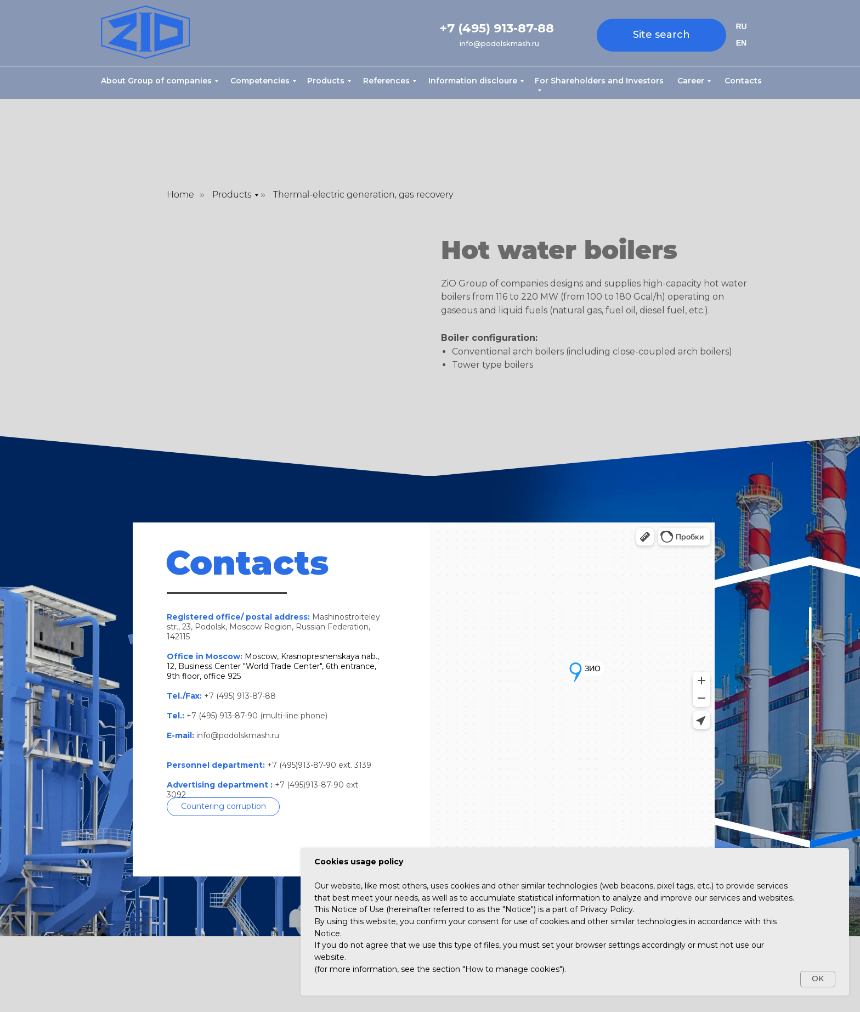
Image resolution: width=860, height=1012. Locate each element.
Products (325, 81)
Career (690, 81)
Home (180, 194)
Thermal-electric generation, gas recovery (363, 194)
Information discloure (472, 81)
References (386, 81)
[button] (223, 806)
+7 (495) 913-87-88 (497, 28)
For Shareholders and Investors (599, 81)
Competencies (260, 81)
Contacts (743, 81)
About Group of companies (156, 81)
